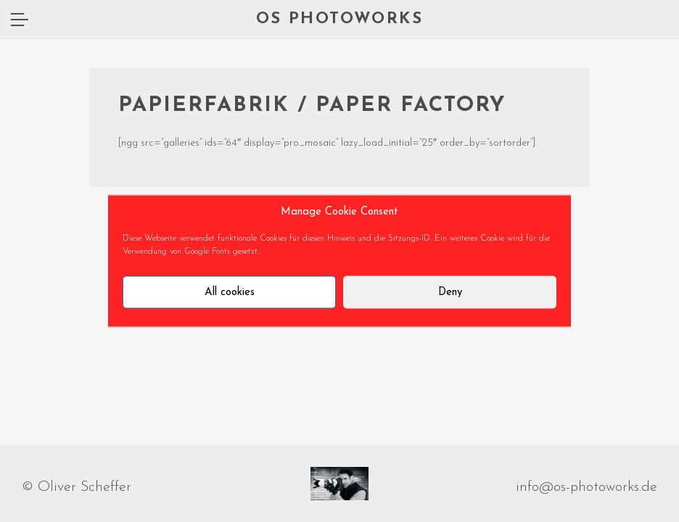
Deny (450, 291)
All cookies (230, 291)
